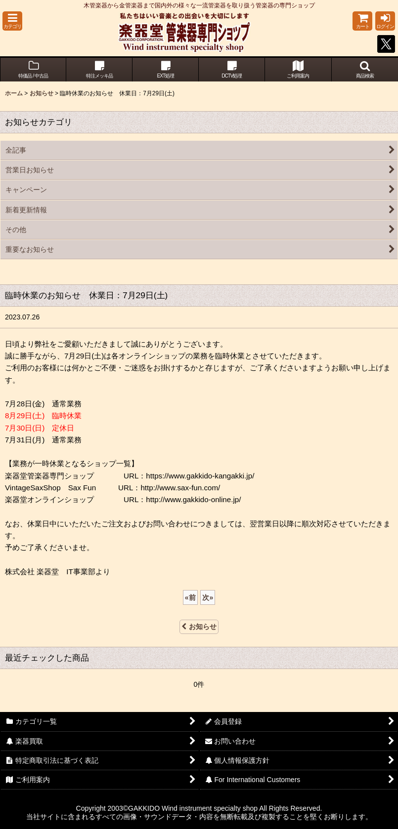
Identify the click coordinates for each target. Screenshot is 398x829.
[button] (12, 21)
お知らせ (199, 627)
